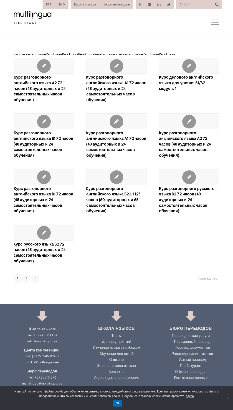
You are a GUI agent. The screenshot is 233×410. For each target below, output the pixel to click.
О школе (116, 360)
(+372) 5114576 (44, 377)
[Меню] (215, 22)
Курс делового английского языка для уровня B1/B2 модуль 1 (186, 83)
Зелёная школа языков (116, 366)
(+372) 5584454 (45, 335)
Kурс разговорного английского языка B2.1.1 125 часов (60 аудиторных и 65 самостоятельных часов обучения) (113, 200)
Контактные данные (191, 378)
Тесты (116, 336)
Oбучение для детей (116, 354)
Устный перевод (192, 360)
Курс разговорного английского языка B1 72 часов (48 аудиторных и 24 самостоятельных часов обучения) (43, 145)
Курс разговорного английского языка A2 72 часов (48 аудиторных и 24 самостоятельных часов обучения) (40, 89)
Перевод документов (192, 348)
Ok (117, 403)
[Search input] (195, 4)
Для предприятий (116, 342)
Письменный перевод (192, 342)
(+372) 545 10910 (45, 356)
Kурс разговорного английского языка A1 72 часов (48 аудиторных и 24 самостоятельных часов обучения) (116, 89)
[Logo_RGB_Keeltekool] (32, 17)
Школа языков (85, 4)
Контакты (116, 372)
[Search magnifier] (217, 4)
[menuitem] (49, 4)
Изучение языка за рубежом (116, 348)
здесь (190, 396)
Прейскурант (191, 366)
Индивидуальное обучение (116, 378)
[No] (227, 398)
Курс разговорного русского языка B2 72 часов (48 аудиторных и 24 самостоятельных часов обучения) (187, 200)
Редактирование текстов (192, 354)
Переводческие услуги (191, 336)
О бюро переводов (190, 372)
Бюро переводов (117, 4)
